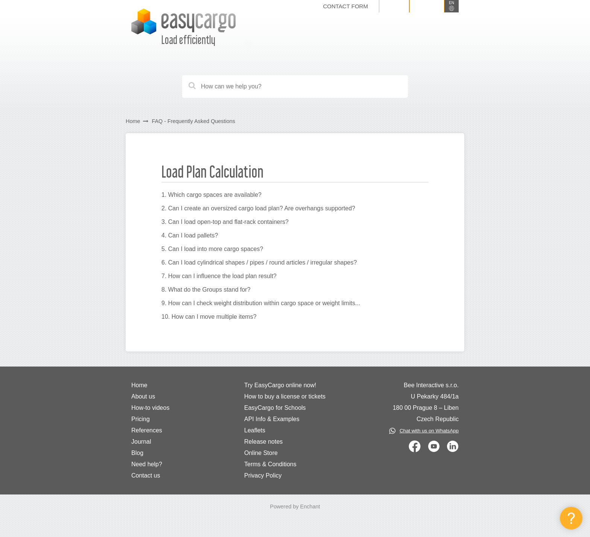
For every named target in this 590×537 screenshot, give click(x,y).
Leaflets (254, 430)
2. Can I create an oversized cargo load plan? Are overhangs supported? (258, 208)
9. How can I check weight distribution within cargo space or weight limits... (260, 303)
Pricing (140, 419)
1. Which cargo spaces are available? (211, 195)
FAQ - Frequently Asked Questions (193, 121)
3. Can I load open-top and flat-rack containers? (225, 222)
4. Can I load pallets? (189, 235)
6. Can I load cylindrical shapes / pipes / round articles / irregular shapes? (259, 262)
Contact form (345, 6)
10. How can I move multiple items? (209, 316)
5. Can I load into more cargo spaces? (212, 249)
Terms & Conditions (270, 464)
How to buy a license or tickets (284, 396)
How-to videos (150, 408)
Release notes (263, 441)
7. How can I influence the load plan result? (219, 276)
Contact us (145, 475)
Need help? (146, 464)
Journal (141, 441)
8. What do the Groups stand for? (206, 289)
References (146, 430)
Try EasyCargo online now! (280, 385)
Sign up (426, 6)
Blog (137, 453)
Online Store (261, 453)
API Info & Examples (272, 419)
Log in (394, 6)
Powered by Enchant (295, 507)
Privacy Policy (263, 475)
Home (133, 121)
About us (143, 396)
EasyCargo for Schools (275, 408)
